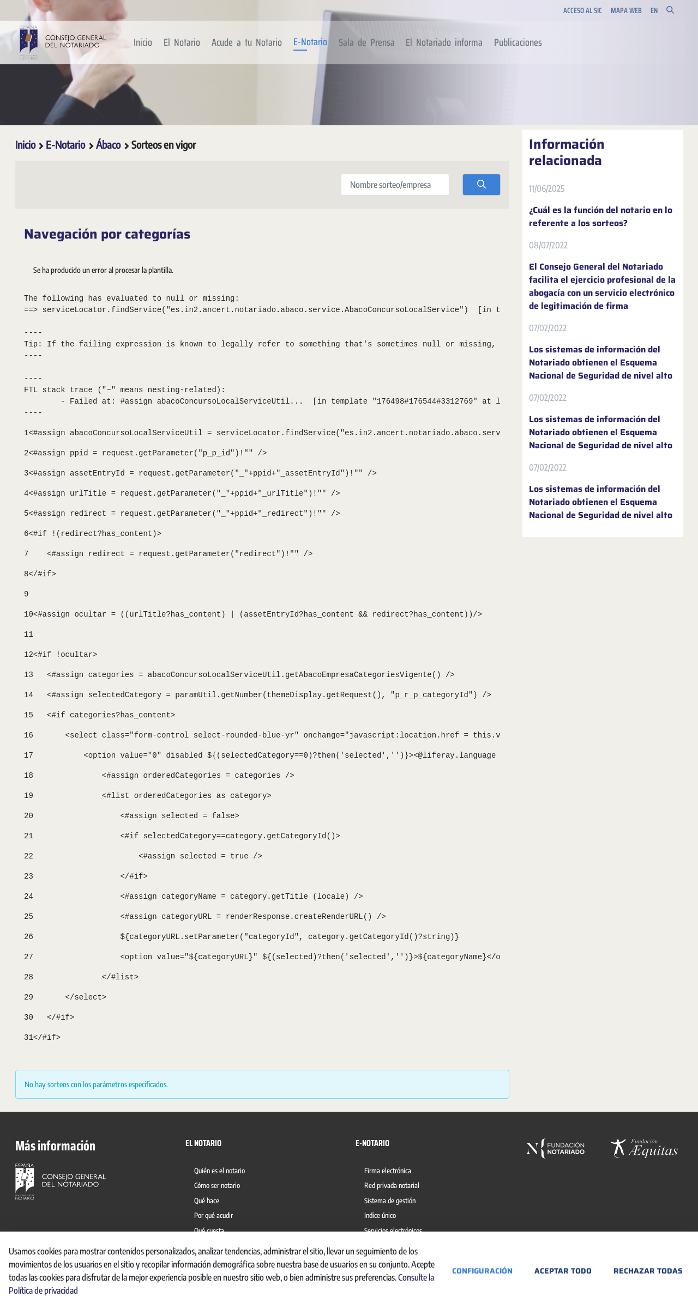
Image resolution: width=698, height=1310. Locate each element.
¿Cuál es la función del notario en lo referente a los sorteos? (600, 217)
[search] (481, 185)
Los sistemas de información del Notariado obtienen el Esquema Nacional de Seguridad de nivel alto (600, 362)
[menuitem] (143, 42)
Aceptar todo (563, 1271)
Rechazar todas (648, 1271)
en (654, 10)
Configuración (482, 1271)
